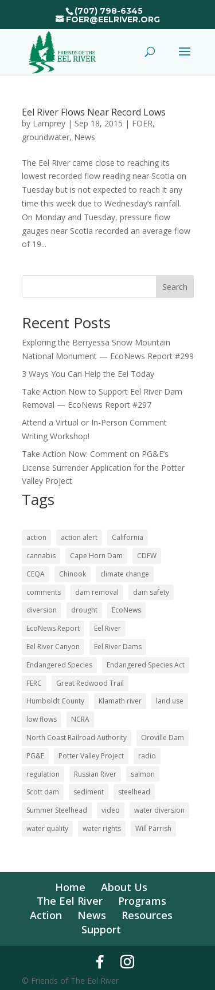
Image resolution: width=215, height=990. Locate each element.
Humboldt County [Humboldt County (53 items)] (55, 701)
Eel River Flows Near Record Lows (94, 112)
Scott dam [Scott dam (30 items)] (42, 792)
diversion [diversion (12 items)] (41, 610)
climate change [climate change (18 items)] (124, 574)
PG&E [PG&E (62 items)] (35, 756)
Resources (147, 915)
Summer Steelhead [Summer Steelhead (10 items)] (56, 810)
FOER (142, 123)
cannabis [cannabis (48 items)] (41, 555)
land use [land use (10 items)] (169, 701)
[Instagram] (127, 962)
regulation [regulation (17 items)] (43, 774)
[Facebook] (99, 962)
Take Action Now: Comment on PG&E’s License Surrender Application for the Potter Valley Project (103, 467)
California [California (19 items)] (127, 537)
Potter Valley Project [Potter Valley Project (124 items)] (91, 756)
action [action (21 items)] (36, 537)
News (84, 137)
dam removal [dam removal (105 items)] (97, 592)
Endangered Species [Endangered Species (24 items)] (59, 665)
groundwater (45, 137)
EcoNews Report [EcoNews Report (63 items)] (53, 628)
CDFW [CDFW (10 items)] (147, 555)
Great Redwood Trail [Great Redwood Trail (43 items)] (90, 683)
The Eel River (70, 901)
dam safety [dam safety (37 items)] (151, 592)
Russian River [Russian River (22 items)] (95, 774)
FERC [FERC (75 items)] (34, 683)
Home (70, 887)
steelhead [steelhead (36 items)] (134, 792)
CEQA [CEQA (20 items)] (35, 574)
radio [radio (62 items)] (147, 756)
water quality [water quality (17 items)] (47, 828)
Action (46, 915)
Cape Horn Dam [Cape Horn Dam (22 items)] (96, 555)
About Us (124, 887)
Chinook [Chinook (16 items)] (72, 574)
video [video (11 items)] (110, 810)
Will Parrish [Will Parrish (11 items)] (153, 828)
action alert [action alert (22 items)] (79, 537)
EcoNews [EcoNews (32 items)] (126, 610)
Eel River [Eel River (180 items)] (107, 628)
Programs (142, 901)
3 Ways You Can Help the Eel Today (88, 373)
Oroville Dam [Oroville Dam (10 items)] (162, 737)
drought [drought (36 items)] (84, 610)
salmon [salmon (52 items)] (143, 774)
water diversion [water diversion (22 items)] (159, 810)
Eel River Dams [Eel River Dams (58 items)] (118, 646)
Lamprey (49, 123)
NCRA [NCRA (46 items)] (80, 719)
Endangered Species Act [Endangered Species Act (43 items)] (146, 665)
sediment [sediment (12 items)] (88, 792)
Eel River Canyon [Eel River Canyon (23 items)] (53, 646)
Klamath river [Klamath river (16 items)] (120, 701)
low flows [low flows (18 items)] (41, 719)
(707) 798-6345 (109, 11)
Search (174, 286)
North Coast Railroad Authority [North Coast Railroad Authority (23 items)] (76, 737)
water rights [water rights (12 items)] (102, 828)
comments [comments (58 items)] (43, 592)
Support (101, 929)
